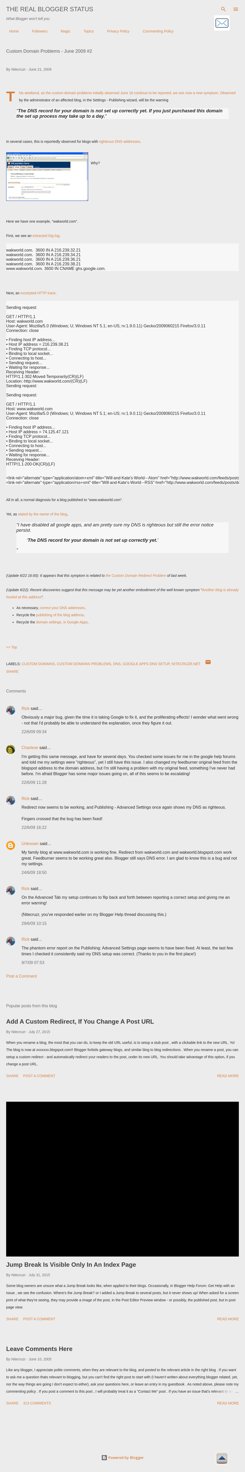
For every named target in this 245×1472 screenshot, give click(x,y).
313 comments (37, 1403)
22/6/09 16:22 (34, 827)
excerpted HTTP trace (38, 293)
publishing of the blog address (60, 615)
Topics (85, 31)
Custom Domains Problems (84, 664)
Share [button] (12, 671)
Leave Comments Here (39, 1348)
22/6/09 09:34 (34, 732)
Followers (36, 31)
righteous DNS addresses (119, 141)
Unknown (30, 843)
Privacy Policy (115, 31)
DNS (117, 664)
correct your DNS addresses (62, 608)
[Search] (223, 9)
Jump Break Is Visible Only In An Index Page (71, 1264)
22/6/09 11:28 (34, 782)
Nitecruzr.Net (186, 664)
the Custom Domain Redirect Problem (136, 575)
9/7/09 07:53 (33, 962)
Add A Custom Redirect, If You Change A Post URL (80, 1021)
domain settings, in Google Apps (62, 622)
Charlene (30, 747)
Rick (25, 708)
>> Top (11, 647)
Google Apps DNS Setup (146, 664)
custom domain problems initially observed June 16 (92, 93)
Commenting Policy (155, 31)
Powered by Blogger (122, 1457)
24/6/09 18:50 (34, 872)
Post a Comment (21, 976)
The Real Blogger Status (49, 9)
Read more (228, 1076)
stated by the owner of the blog (42, 514)
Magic (62, 31)
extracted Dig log (46, 236)
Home (11, 31)
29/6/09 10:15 (34, 923)
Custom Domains (38, 664)
